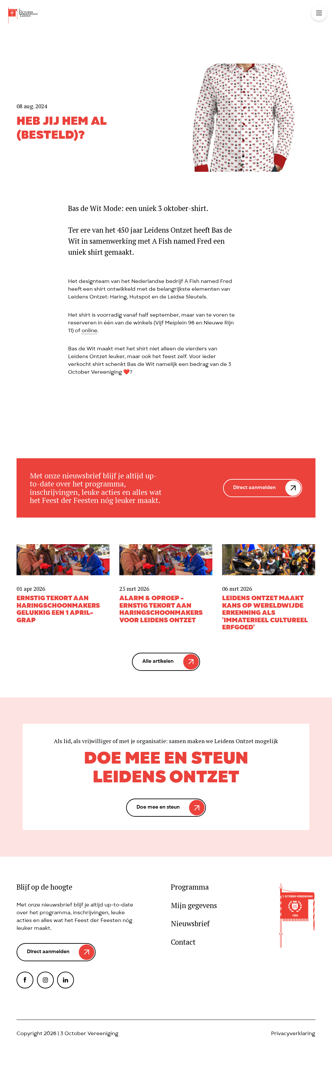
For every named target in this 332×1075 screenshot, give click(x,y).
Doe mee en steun (158, 807)
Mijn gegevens (194, 906)
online (89, 331)
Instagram (45, 980)
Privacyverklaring (293, 1034)
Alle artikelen (157, 661)
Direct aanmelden (254, 488)
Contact (183, 942)
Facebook (25, 980)
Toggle (319, 13)
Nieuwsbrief (190, 924)
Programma (190, 887)
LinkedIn (65, 980)
